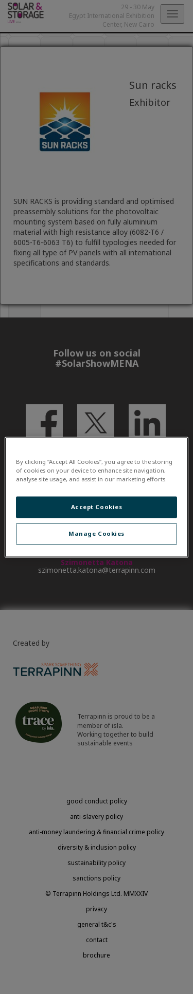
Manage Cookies (96, 533)
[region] (96, 497)
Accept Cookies (96, 507)
